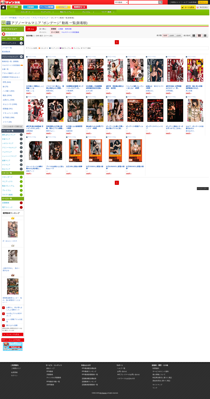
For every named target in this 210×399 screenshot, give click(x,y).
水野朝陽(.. (170, 91)
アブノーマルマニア (41, 18)
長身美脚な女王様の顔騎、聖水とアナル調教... (55, 127)
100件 (171, 36)
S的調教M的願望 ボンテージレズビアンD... (74, 87)
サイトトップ (11, 34)
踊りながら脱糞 (12, 325)
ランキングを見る (12, 334)
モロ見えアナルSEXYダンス (14, 315)
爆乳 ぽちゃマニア (8, 135)
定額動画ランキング (89, 382)
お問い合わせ (122, 371)
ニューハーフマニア (9, 156)
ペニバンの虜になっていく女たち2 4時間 (135, 87)
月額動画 (49, 374)
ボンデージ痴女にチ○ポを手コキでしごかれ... (174, 127)
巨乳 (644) (7, 82)
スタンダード (27, 12)
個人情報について (159, 374)
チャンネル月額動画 (53, 378)
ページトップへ (202, 188)
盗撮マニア (6, 160)
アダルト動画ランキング (11, 73)
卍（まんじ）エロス (10, 241)
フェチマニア (7, 152)
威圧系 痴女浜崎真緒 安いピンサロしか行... (34, 127)
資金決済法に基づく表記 (161, 381)
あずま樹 (89, 91)
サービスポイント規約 (161, 371)
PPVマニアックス (9, 43)
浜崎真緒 (29, 131)
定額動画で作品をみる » (11, 77)
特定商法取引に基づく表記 (162, 378)
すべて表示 (55, 32)
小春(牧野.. (70, 91)
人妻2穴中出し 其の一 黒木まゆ (12, 269)
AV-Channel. (103, 393)
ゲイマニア (6, 165)
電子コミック (7, 207)
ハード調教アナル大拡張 (14, 320)
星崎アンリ (30, 171)
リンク (155, 388)
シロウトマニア (7, 143)
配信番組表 (6, 52)
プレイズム (88, 12)
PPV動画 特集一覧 (53, 382)
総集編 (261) (8, 109)
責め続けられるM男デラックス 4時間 (95, 127)
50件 (165, 36)
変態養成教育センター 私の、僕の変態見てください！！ (12, 300)
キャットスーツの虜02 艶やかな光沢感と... (35, 167)
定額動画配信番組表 (89, 378)
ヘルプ (185, 2)
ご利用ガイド (175, 2)
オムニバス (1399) (10, 104)
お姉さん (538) (8, 100)
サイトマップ (157, 385)
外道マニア (6, 139)
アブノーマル (32, 56)
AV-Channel (10, 2)
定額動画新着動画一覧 (90, 385)
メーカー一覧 (7, 48)
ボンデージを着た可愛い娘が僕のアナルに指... (115, 127)
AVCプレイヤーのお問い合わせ (128, 374)
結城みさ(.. (150, 91)
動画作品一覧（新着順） (11, 61)
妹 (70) (5, 87)
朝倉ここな (30, 91)
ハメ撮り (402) (8, 91)
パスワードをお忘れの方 (126, 378)
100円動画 (50, 385)
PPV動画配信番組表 (89, 368)
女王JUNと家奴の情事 (74, 166)
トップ (4, 18)
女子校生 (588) (8, 117)
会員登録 (192, 2)
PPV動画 (13, 18)
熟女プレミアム (67, 12)
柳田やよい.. (50, 131)
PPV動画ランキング (89, 371)
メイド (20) (7, 122)
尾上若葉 (189, 91)
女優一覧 (5, 69)
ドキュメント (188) (10, 113)
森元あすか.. (190, 131)
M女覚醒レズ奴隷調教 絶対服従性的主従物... (95, 87)
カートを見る (189, 7)
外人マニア (6, 169)
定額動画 (5, 203)
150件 (178, 36)
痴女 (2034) (7, 95)
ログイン (203, 2)
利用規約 (156, 368)
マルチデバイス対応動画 (70, 32)
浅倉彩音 (69, 131)
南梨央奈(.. (50, 91)
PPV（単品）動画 (9, 38)
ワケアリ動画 (108, 12)
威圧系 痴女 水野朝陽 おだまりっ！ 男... (174, 87)
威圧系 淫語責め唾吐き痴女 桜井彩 (115, 87)
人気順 (60, 29)
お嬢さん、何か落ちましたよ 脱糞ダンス (14, 309)
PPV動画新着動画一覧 (90, 374)
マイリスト (204, 7)
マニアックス (47, 12)
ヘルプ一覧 (121, 368)
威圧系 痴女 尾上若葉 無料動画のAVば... (195, 87)
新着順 (53, 29)
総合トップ (50, 368)
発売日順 (68, 29)
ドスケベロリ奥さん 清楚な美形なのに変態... (55, 87)
